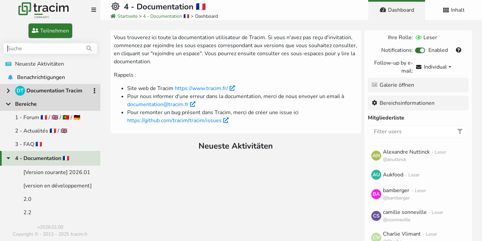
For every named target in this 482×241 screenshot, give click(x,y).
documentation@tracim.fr (161, 104)
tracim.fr (79, 234)
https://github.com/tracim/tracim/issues (178, 120)
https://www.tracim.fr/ (205, 88)
